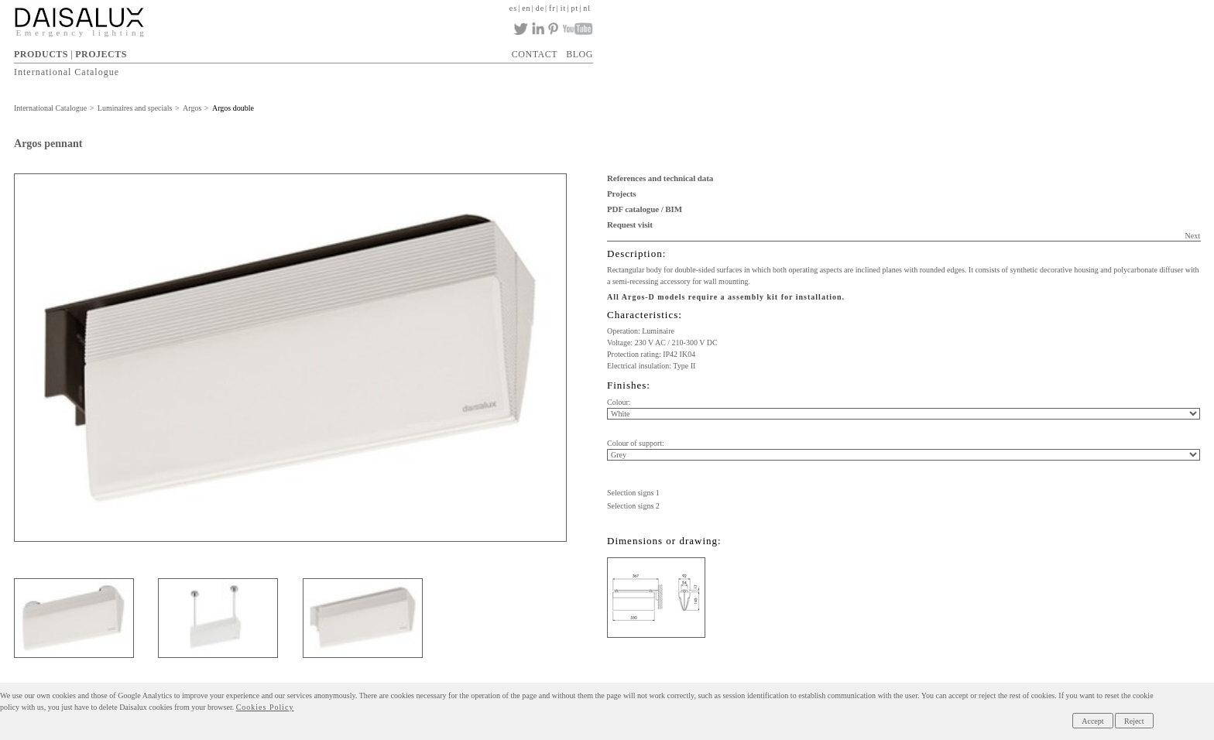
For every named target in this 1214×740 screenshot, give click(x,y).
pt (574, 8)
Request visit (630, 224)
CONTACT (534, 54)
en (526, 8)
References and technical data (660, 178)
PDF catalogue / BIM (644, 209)
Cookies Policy (265, 707)
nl (587, 8)
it (564, 8)
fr (552, 8)
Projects (621, 193)
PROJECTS (101, 54)
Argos (192, 108)
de (540, 8)
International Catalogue (66, 72)
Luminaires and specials (135, 108)
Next (1192, 235)
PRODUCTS (41, 54)
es (513, 8)
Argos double (233, 108)
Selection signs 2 (633, 506)
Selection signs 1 (633, 492)
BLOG (579, 54)
